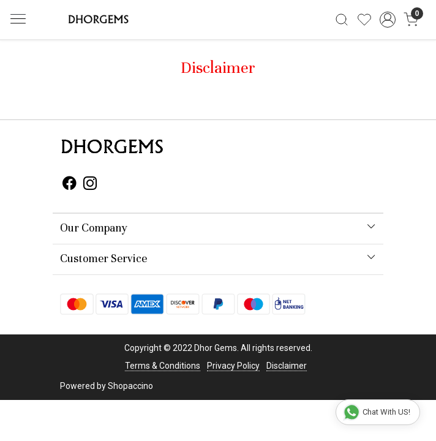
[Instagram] (90, 185)
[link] (342, 19)
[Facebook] (69, 185)
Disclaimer (286, 366)
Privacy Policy (233, 366)
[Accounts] (388, 20)
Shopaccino (130, 386)
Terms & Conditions (162, 366)
